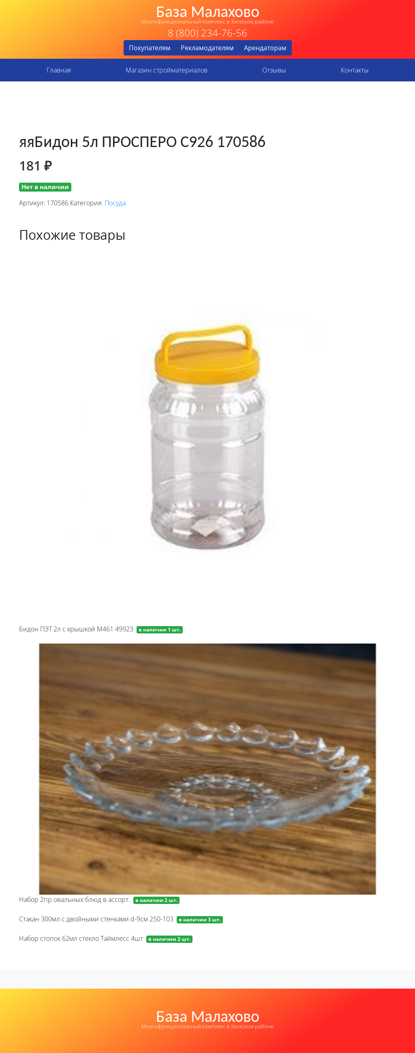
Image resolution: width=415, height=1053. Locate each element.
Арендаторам (265, 47)
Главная (59, 70)
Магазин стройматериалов (167, 70)
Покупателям (150, 47)
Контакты (355, 70)
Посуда (115, 202)
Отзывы (274, 70)
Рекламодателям (207, 47)
